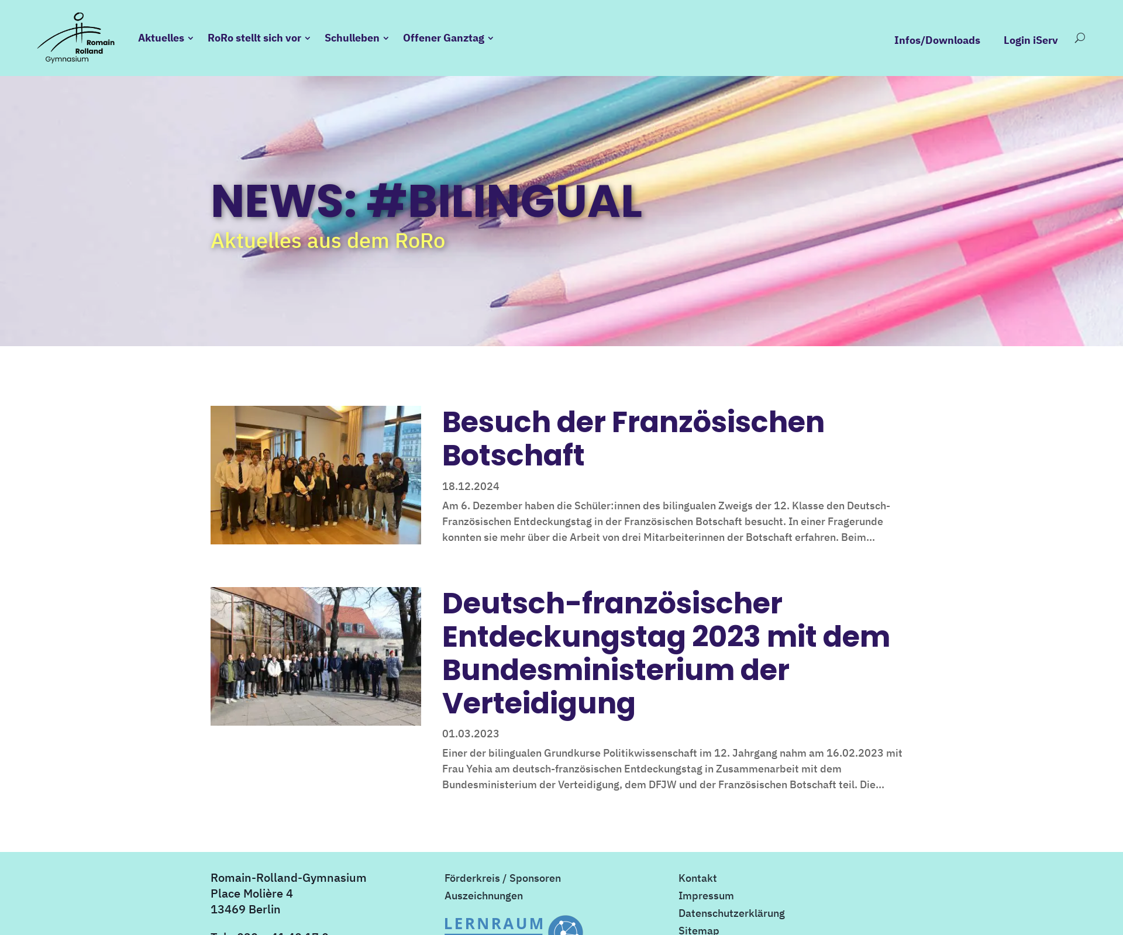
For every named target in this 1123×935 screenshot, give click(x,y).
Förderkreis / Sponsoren (503, 879)
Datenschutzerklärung (731, 914)
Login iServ (1031, 40)
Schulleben (352, 37)
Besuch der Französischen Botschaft (633, 438)
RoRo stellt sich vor (254, 37)
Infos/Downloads (937, 40)
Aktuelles (161, 37)
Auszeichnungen (484, 897)
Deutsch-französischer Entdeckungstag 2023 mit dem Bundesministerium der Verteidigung (666, 653)
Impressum (706, 897)
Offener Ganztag (443, 37)
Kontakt (697, 879)
